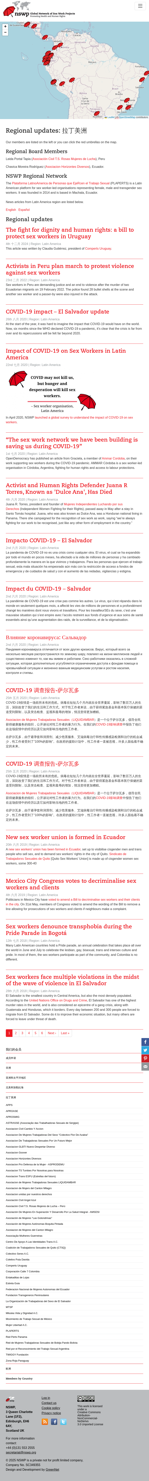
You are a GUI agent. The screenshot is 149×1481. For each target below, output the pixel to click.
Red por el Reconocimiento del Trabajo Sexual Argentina (37, 1348)
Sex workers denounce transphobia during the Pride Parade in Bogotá (69, 930)
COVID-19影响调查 (109, 724)
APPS (9, 1105)
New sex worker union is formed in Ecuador (65, 837)
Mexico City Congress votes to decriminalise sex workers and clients (71, 884)
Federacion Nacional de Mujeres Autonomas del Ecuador (38, 1289)
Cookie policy (51, 1408)
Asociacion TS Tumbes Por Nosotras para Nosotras (34, 1170)
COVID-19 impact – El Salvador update (57, 311)
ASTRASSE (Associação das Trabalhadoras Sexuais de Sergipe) (42, 1122)
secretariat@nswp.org (21, 1452)
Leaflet (109, 117)
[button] (98, 115)
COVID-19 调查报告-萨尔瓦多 (42, 690)
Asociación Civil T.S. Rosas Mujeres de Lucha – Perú (35, 1206)
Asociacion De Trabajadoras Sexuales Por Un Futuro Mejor (39, 1140)
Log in (46, 1398)
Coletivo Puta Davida (17, 1259)
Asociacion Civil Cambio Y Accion (24, 1128)
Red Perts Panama (16, 1336)
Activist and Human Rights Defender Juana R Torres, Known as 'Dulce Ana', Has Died (66, 488)
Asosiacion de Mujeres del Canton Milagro (29, 1229)
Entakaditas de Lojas (17, 1277)
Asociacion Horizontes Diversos (23, 1158)
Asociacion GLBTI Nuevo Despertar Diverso (30, 1146)
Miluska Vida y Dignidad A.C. (22, 1313)
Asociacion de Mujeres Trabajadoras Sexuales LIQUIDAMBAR (41, 1182)
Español (24, 209)
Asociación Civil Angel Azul (21, 1200)
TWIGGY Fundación (17, 1354)
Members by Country (19, 1378)
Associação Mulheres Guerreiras (24, 1235)
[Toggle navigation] (140, 6)
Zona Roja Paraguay (17, 1360)
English (11, 209)
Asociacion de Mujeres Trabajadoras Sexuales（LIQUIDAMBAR (50, 719)
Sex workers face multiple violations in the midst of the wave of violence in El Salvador (72, 980)
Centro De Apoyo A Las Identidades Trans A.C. (32, 1241)
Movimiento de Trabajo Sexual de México (29, 1319)
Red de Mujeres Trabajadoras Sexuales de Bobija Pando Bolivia (41, 1342)
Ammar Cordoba (113, 458)
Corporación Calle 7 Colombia (22, 1271)
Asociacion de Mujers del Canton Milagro (29, 1188)
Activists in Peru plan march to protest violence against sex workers (70, 269)
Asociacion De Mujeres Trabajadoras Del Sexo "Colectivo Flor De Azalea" (47, 1134)
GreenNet (52, 1469)
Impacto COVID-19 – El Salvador (49, 540)
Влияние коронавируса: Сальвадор (46, 637)
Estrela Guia (13, 1283)
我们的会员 (13, 1050)
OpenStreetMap (127, 117)
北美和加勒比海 (14, 1087)
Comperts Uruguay (16, 1265)
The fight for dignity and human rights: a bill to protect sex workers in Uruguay (70, 233)
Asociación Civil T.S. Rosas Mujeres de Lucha (64, 159)
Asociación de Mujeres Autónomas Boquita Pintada (34, 1223)
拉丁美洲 (11, 1097)
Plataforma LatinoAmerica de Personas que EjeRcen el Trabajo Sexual (61, 183)
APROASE (12, 1111)
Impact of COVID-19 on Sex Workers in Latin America (66, 354)
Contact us (49, 1403)
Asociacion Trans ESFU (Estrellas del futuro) (31, 1176)
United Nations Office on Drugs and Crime (58, 1000)
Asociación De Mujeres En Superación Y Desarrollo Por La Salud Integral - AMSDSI (53, 1212)
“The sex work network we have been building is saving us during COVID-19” (72, 443)
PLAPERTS (12, 1330)
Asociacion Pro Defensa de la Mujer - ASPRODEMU (35, 1164)
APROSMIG (12, 1116)
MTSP (9, 1307)
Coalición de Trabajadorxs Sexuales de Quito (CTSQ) (36, 1247)
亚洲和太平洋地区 (16, 1077)
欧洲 (8, 1368)
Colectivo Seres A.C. (17, 1253)
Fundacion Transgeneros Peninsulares (27, 1295)
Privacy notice (51, 1413)
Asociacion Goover (16, 1152)
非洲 (8, 1067)
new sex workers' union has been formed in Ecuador (44, 849)
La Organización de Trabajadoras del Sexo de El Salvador (38, 1301)
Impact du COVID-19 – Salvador (48, 588)
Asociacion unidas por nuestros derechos (29, 1194)
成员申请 (11, 1058)
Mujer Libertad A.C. (16, 1325)
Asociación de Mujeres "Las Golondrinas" (29, 1218)
